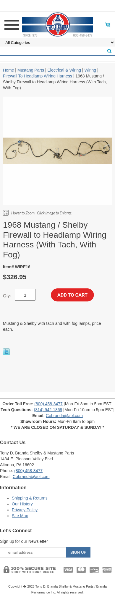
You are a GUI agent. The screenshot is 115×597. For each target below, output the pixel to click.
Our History (22, 504)
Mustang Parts (30, 70)
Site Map (20, 515)
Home (8, 70)
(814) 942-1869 (48, 409)
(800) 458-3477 (48, 403)
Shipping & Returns (30, 498)
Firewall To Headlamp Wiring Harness (37, 76)
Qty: (7, 295)
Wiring (90, 70)
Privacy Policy (25, 509)
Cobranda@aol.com (64, 415)
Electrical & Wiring (64, 70)
